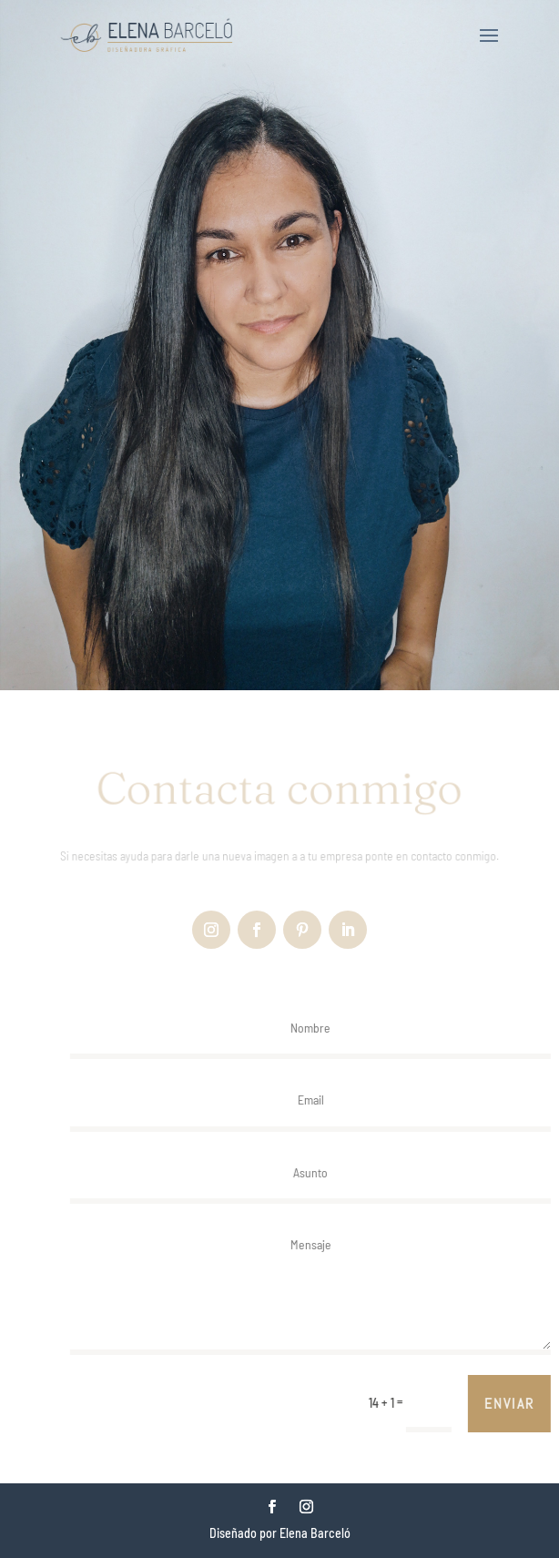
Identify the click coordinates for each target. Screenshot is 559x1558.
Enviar (518, 1403)
